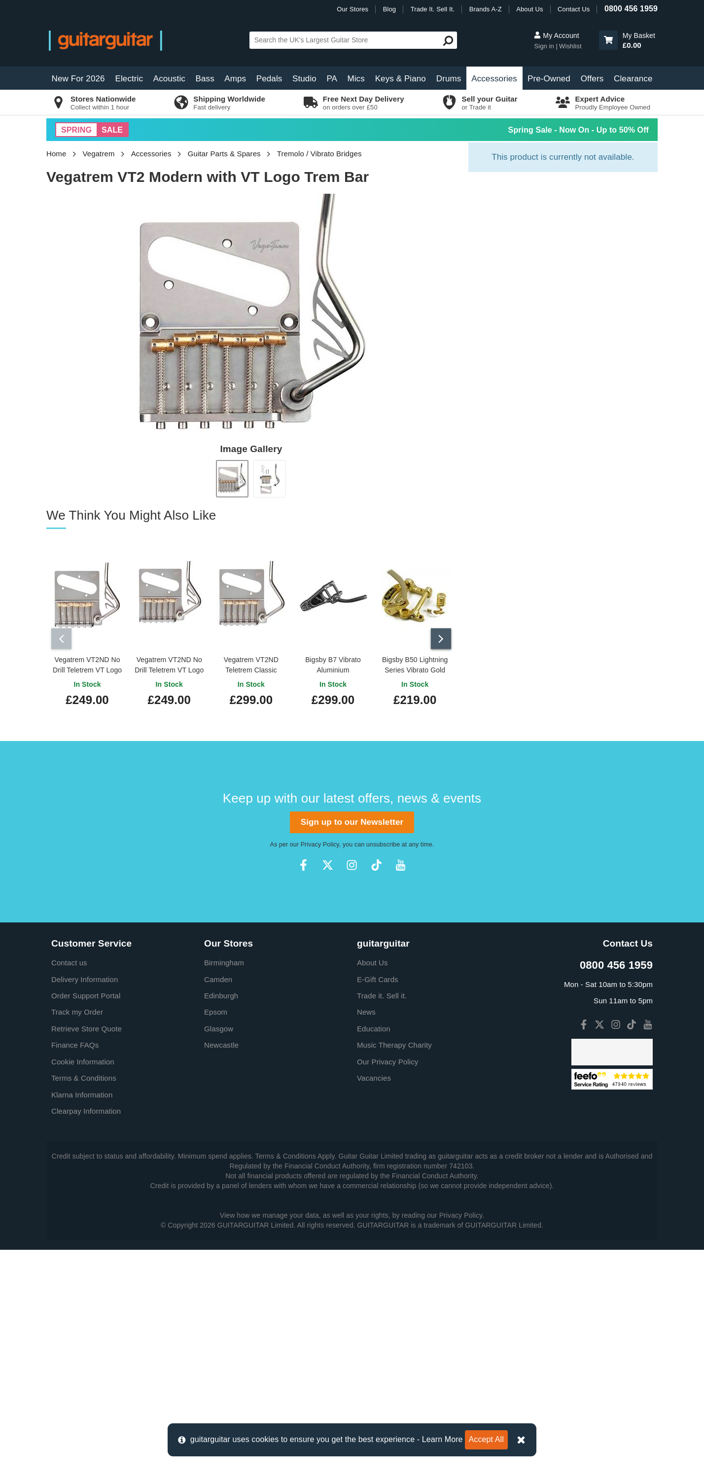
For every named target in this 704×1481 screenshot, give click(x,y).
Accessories (494, 78)
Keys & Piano (400, 78)
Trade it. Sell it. (382, 993)
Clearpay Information (86, 1108)
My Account (556, 35)
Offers (592, 78)
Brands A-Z (485, 9)
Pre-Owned (549, 78)
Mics (355, 78)
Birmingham (224, 960)
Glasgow (218, 1026)
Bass (205, 78)
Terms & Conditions (83, 1075)
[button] (608, 40)
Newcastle (221, 1042)
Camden (218, 977)
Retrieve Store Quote (86, 1026)
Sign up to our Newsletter (352, 819)
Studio (304, 78)
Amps (235, 78)
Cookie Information (82, 1059)
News (366, 1010)
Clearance (633, 78)
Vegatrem (99, 153)
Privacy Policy (320, 842)
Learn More (442, 1439)
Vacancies (374, 1075)
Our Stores (352, 9)
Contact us (69, 960)
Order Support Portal (85, 993)
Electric (129, 78)
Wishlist (570, 46)
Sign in (545, 46)
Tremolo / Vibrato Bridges (319, 153)
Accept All (486, 1439)
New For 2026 (78, 78)
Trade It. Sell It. (433, 9)
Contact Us (574, 9)
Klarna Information (81, 1092)
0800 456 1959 (631, 8)
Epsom (215, 1010)
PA (331, 78)
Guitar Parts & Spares (224, 153)
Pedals (269, 78)
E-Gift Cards (377, 977)
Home (56, 153)
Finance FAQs (75, 1042)
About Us (529, 9)
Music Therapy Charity (394, 1042)
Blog (389, 9)
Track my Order (77, 1010)
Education (373, 1026)
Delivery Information (84, 977)
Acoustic (169, 78)
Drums (448, 78)
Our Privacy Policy (387, 1059)
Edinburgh (221, 993)
